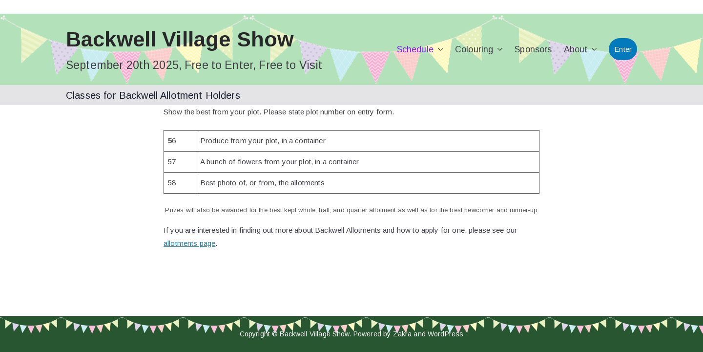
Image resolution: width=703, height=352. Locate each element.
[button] (438, 49)
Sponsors (533, 49)
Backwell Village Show (179, 39)
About (581, 49)
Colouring (479, 49)
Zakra (402, 334)
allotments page (189, 243)
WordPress (445, 334)
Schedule (420, 49)
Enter (623, 49)
